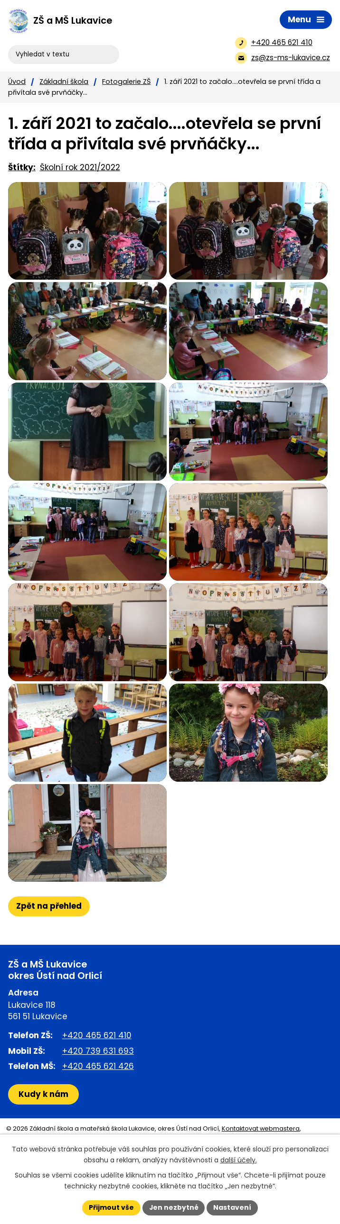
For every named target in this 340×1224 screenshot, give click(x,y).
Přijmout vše (110, 1207)
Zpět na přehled (49, 950)
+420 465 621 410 (97, 1080)
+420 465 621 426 (98, 1110)
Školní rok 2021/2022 (80, 167)
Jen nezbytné (173, 1207)
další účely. (238, 1160)
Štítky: (22, 167)
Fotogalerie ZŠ (126, 81)
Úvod (17, 81)
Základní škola (63, 81)
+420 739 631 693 (98, 1095)
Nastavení (233, 1207)
